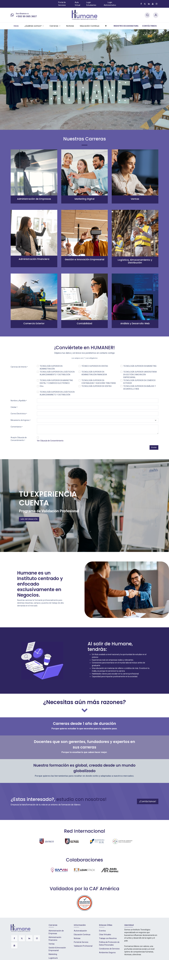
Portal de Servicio (81, 942)
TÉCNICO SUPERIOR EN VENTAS (94, 366)
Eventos (102, 931)
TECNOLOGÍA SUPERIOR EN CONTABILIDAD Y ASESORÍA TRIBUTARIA (98, 381)
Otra (41, 386)
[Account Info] (155, 15)
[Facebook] (141, 3)
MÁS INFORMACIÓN (29, 519)
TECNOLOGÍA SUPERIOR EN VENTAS (96, 386)
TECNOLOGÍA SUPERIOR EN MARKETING (140, 366)
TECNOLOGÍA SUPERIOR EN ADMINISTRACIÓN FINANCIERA (94, 373)
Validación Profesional (83, 946)
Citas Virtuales (105, 934)
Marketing (53, 954)
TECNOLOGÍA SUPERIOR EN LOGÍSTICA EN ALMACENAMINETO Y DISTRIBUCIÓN (57, 393)
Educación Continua (82, 934)
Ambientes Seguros (107, 952)
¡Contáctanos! (147, 801)
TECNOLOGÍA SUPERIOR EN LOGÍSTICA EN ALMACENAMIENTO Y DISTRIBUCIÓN (57, 373)
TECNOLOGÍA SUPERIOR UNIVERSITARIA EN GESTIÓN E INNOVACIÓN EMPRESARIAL (140, 374)
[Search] (147, 15)
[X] (144, 3)
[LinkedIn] (149, 3)
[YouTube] (152, 3)
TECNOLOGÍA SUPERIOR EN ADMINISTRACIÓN (51, 367)
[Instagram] (156, 3)
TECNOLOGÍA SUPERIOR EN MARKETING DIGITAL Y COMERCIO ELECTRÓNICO (56, 381)
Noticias (77, 938)
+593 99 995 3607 (26, 16)
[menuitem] (16, 26)
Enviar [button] (154, 447)
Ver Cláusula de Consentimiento (50, 441)
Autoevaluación (80, 931)
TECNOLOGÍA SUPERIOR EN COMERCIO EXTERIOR (139, 381)
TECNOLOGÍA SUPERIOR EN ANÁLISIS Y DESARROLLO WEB (139, 387)
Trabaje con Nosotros (108, 938)
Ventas (52, 944)
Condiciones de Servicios (109, 949)
